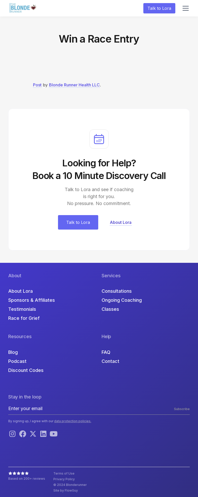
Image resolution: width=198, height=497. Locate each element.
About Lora (20, 291)
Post (37, 84)
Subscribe (182, 409)
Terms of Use (64, 473)
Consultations (117, 291)
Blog (13, 352)
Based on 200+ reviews (26, 478)
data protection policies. (72, 421)
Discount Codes (26, 370)
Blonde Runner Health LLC (74, 84)
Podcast (17, 361)
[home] (23, 8)
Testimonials (22, 309)
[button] (184, 8)
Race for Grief (24, 318)
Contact (110, 361)
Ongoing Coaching (122, 300)
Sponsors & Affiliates (31, 300)
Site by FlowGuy (65, 490)
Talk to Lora (159, 8)
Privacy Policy (64, 479)
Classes (110, 309)
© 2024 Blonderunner (70, 485)
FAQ (106, 352)
